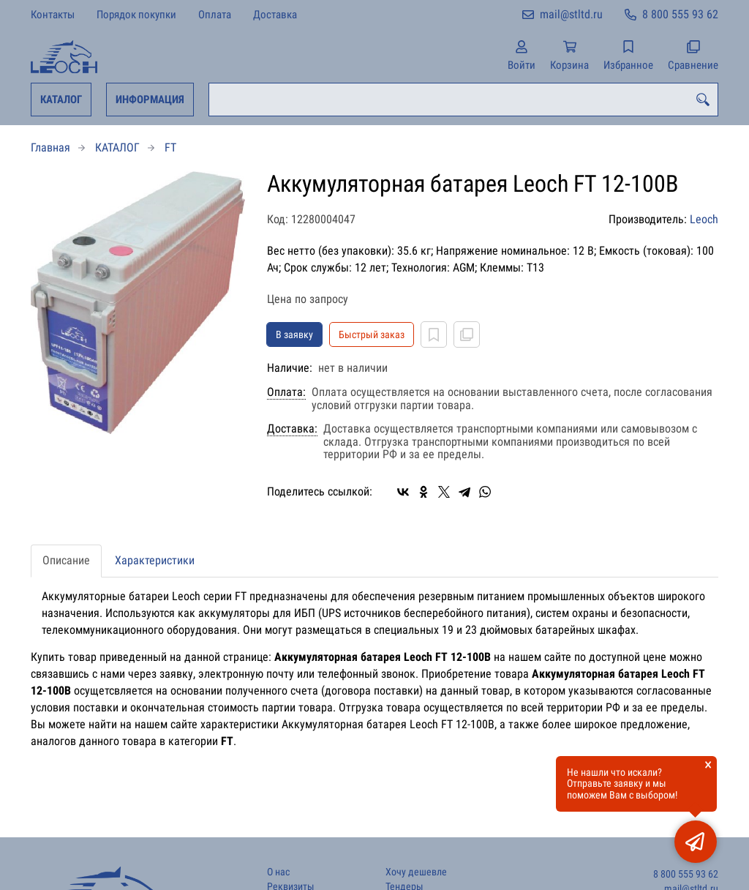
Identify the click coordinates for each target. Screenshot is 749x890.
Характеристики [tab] (155, 560)
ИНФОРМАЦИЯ (150, 99)
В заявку (294, 334)
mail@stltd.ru (571, 14)
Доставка (275, 14)
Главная (50, 147)
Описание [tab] (66, 560)
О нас (278, 872)
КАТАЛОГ (61, 99)
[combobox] (463, 99)
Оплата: (286, 392)
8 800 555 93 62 (680, 14)
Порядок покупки (136, 14)
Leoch (704, 219)
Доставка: (292, 428)
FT (170, 147)
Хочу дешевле (416, 872)
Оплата (214, 14)
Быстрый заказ (371, 334)
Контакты (53, 14)
